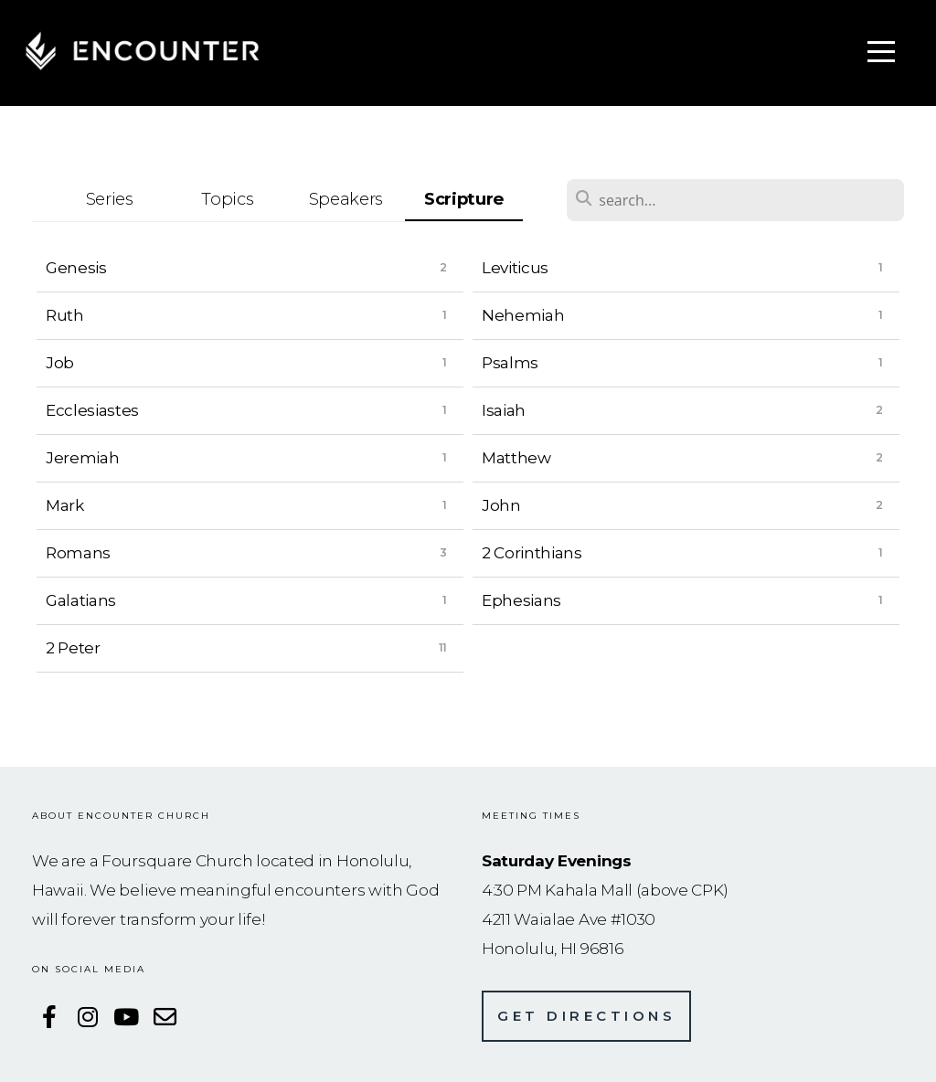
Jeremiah (82, 457)
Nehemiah (523, 314)
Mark (65, 504)
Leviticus (515, 267)
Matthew (516, 457)
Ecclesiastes (92, 409)
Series (109, 198)
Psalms (510, 362)
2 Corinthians (532, 552)
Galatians (81, 600)
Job (60, 362)
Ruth (65, 314)
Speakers (346, 198)
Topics (227, 198)
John (501, 504)
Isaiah (504, 409)
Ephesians (521, 600)
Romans (78, 552)
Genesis (76, 267)
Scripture (464, 198)
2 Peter (73, 647)
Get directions (586, 1015)
